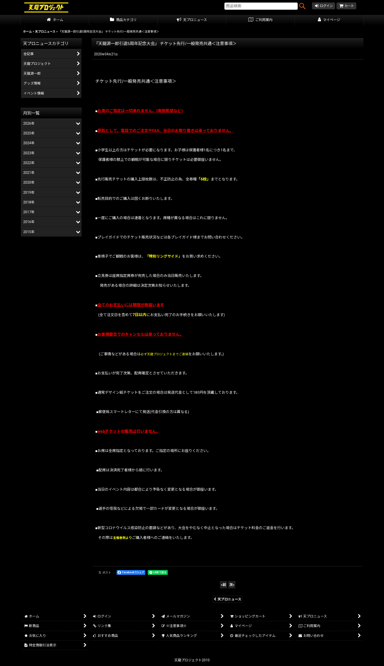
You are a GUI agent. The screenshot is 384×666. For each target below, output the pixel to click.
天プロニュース (227, 599)
